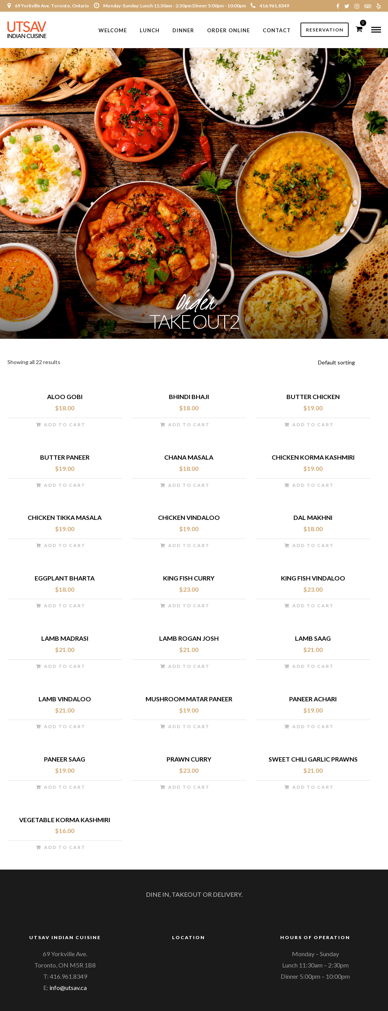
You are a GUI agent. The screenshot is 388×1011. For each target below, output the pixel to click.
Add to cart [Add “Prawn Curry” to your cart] (189, 788)
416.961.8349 (270, 6)
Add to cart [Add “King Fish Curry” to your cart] (189, 607)
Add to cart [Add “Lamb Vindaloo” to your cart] (65, 728)
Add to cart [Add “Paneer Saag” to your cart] (65, 788)
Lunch (150, 30)
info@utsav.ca (68, 988)
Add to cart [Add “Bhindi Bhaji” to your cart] (189, 426)
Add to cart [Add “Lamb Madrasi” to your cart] (65, 667)
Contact (277, 30)
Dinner (183, 30)
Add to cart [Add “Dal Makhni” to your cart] (313, 547)
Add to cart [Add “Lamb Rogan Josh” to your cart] (189, 667)
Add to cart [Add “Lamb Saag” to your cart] (313, 667)
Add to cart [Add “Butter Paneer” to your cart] (65, 486)
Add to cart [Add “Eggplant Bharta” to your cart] (65, 607)
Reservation (324, 30)
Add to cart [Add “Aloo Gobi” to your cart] (65, 426)
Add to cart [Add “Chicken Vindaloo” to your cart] (189, 547)
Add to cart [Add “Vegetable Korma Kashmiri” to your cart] (65, 849)
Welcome (112, 30)
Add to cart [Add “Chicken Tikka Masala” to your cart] (65, 547)
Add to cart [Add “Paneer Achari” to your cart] (313, 728)
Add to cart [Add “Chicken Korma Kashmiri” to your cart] (313, 486)
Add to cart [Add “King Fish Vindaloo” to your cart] (313, 607)
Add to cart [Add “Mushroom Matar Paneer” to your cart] (189, 728)
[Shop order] (348, 364)
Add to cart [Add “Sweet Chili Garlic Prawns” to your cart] (313, 788)
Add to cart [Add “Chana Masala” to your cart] (189, 486)
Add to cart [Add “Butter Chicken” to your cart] (313, 426)
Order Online (228, 30)
